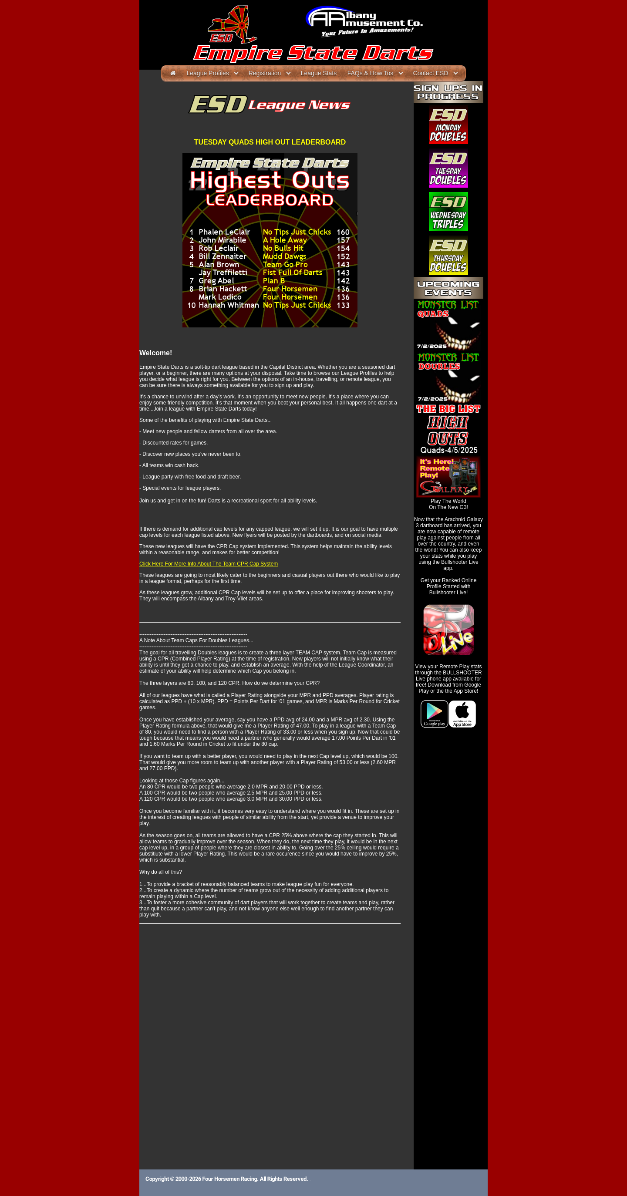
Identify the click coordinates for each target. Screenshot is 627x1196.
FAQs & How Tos (370, 73)
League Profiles (208, 73)
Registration (265, 73)
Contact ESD (430, 73)
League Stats (319, 73)
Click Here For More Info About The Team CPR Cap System (208, 564)
